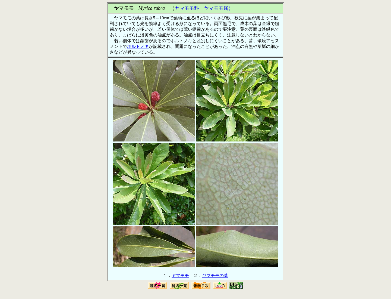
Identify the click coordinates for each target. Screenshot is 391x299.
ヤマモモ (180, 275)
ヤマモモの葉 (215, 275)
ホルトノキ (138, 46)
